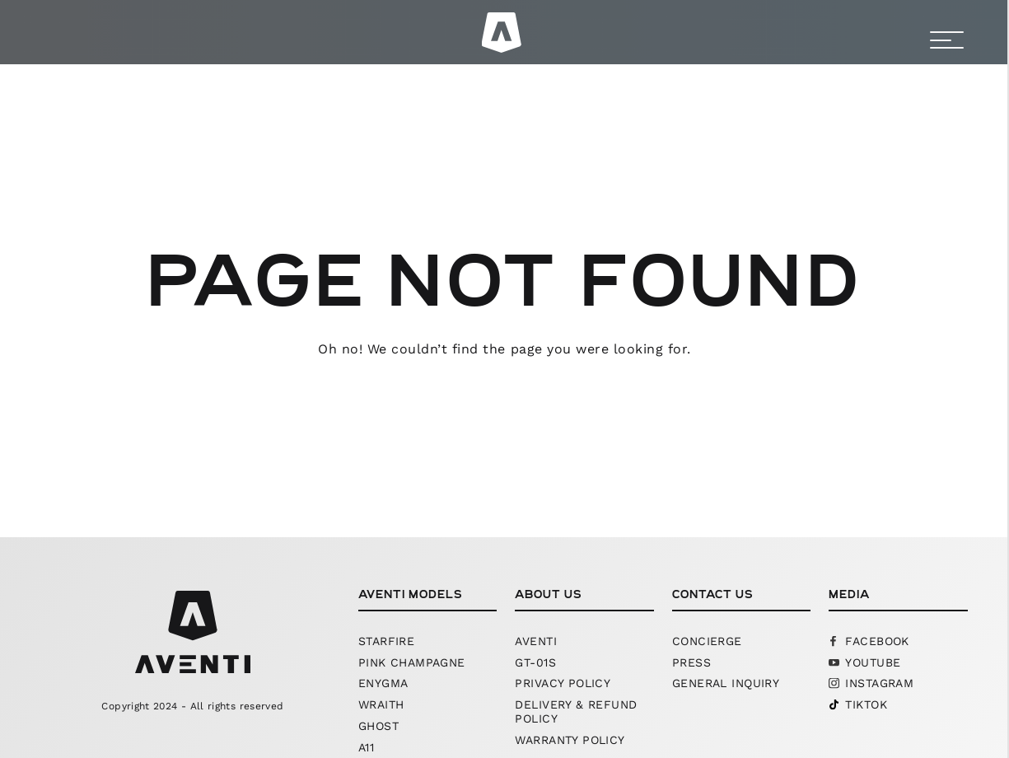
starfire (386, 641)
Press (691, 662)
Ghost (378, 725)
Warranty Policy (569, 739)
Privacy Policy (562, 683)
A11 (366, 747)
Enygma (383, 683)
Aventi (536, 641)
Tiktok (866, 704)
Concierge (707, 641)
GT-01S (535, 662)
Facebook (877, 641)
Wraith (381, 704)
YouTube (872, 662)
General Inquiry (725, 683)
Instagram (879, 683)
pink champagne (411, 662)
